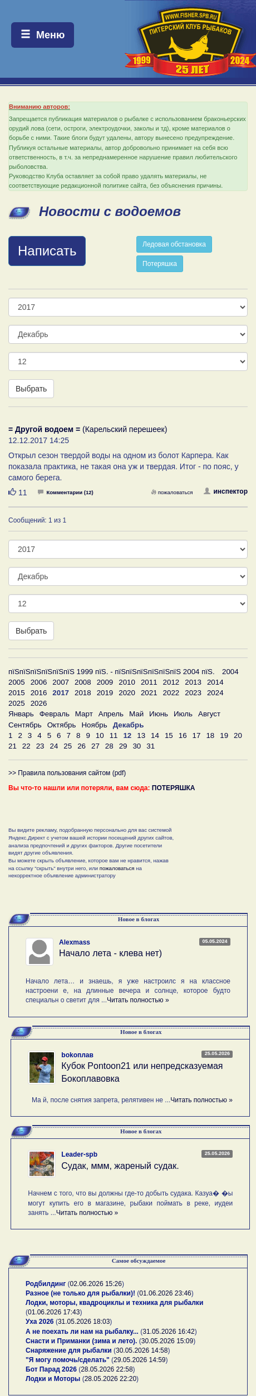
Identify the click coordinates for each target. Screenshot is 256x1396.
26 (81, 746)
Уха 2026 (40, 1321)
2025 (16, 703)
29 (123, 746)
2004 (230, 671)
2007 (60, 682)
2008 (83, 682)
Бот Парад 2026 (51, 1369)
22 (26, 746)
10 (100, 735)
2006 (39, 682)
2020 (127, 693)
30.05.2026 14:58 (142, 1350)
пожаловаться (172, 492)
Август (209, 714)
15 (169, 735)
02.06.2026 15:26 (96, 1284)
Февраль (55, 714)
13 (141, 735)
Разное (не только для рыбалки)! (80, 1293)
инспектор (226, 491)
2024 (215, 693)
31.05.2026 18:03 (84, 1321)
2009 (105, 682)
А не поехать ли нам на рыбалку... (82, 1331)
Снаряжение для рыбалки (69, 1350)
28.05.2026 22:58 (106, 1369)
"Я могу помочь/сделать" (68, 1360)
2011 (149, 682)
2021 (149, 693)
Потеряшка (159, 264)
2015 (16, 693)
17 (197, 735)
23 (40, 746)
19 (224, 735)
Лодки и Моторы (53, 1379)
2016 (39, 693)
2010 (127, 682)
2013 (193, 682)
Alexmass (74, 942)
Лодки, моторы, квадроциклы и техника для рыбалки (114, 1303)
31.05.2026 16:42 (168, 1331)
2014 (215, 682)
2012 (171, 682)
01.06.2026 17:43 (54, 1312)
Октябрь (61, 725)
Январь (21, 714)
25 (67, 746)
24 (54, 746)
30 (136, 746)
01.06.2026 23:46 (165, 1293)
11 (114, 735)
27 (95, 746)
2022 (171, 693)
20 (238, 735)
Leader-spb (79, 1154)
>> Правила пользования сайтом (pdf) (67, 773)
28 (109, 746)
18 (210, 735)
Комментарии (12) (65, 492)
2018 (83, 693)
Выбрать (31, 388)
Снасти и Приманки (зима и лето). (81, 1341)
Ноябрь (94, 725)
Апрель (111, 714)
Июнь (158, 714)
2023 (193, 693)
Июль (183, 714)
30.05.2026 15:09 (167, 1341)
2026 (39, 703)
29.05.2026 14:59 (139, 1360)
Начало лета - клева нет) (110, 953)
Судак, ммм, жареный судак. (120, 1166)
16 (183, 735)
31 (150, 746)
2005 (16, 682)
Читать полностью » (138, 1000)
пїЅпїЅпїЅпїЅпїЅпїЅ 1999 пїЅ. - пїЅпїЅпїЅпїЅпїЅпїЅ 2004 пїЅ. (111, 671)
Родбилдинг (46, 1284)
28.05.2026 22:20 (110, 1379)
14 (155, 735)
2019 (105, 693)
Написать (47, 250)
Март (84, 714)
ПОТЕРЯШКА (173, 788)
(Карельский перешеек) (87, 429)
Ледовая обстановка (174, 244)
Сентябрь (25, 725)
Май (136, 714)
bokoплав (77, 1055)
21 (12, 746)
